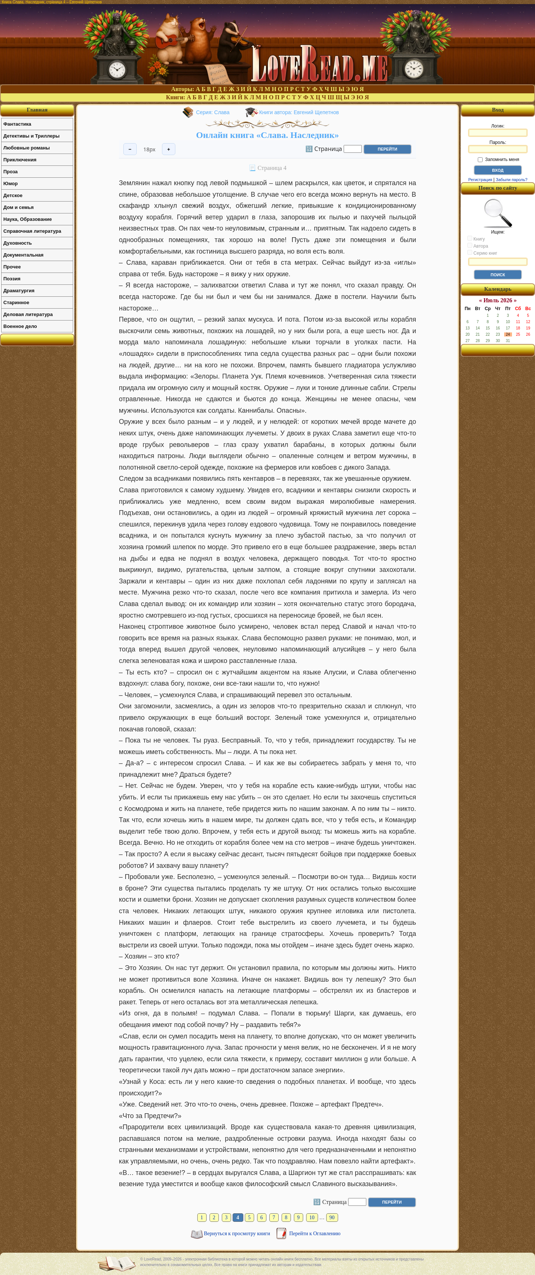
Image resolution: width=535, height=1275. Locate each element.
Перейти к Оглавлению (315, 1233)
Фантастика (17, 124)
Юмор (10, 183)
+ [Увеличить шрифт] (168, 149)
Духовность (17, 243)
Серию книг (482, 253)
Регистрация (480, 179)
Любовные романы (26, 148)
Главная (37, 110)
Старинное (16, 302)
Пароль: (498, 146)
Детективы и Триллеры (31, 136)
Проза (10, 171)
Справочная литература (32, 231)
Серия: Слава (213, 112)
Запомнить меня (498, 159)
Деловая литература (28, 314)
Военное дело (20, 326)
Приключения (19, 159)
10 (312, 1217)
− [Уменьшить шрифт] (130, 149)
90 (332, 1217)
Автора (477, 246)
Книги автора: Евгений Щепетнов (299, 112)
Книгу (476, 239)
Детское (12, 195)
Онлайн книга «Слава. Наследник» (267, 135)
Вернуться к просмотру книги (238, 1233)
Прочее (12, 267)
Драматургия (19, 290)
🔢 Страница (323, 148)
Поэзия (11, 278)
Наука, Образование (27, 219)
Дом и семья (18, 207)
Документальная (23, 255)
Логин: (498, 130)
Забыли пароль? (512, 179)
